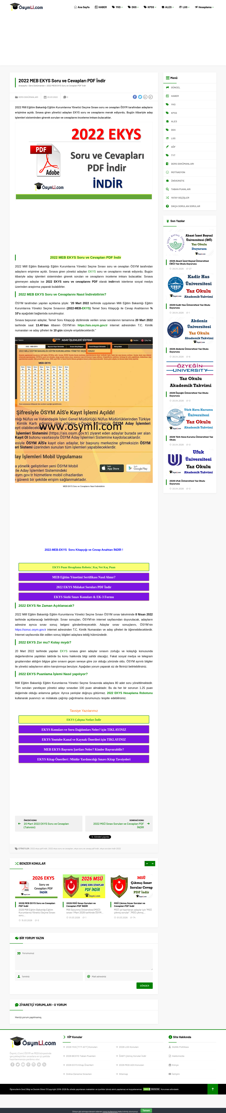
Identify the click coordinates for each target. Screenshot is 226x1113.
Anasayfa (23, 85)
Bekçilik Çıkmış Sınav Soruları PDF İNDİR (37, 904)
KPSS (150, 7)
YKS (117, 7)
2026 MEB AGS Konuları (131, 1064)
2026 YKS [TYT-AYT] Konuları (81, 1046)
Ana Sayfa (82, 7)
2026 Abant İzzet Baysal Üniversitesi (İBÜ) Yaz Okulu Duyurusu (189, 262)
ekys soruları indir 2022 (110, 848)
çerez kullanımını (110, 1111)
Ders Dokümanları (37, 85)
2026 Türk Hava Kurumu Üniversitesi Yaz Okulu (191, 438)
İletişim (176, 1073)
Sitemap (123, 1073)
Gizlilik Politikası (180, 1046)
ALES (168, 7)
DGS (133, 7)
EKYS (92, 271)
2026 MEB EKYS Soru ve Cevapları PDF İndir (84, 904)
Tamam (146, 1110)
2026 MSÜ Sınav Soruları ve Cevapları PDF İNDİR (128, 904)
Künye (175, 1064)
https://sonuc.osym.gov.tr (30, 629)
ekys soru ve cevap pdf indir (86, 848)
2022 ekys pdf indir (38, 848)
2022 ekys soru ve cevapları (60, 848)
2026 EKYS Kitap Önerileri (79, 1064)
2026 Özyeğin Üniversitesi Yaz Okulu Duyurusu (189, 394)
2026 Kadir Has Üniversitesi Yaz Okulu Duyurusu (190, 306)
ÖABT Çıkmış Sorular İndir (132, 1055)
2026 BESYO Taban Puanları (81, 1055)
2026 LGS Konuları (129, 1046)
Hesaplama (204, 7)
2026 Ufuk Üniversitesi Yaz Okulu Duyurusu (187, 482)
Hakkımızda (178, 1055)
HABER (101, 7)
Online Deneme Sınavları (79, 1073)
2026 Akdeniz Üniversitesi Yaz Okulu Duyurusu (189, 350)
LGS (184, 7)
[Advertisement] (113, 40)
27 (190, 268)
